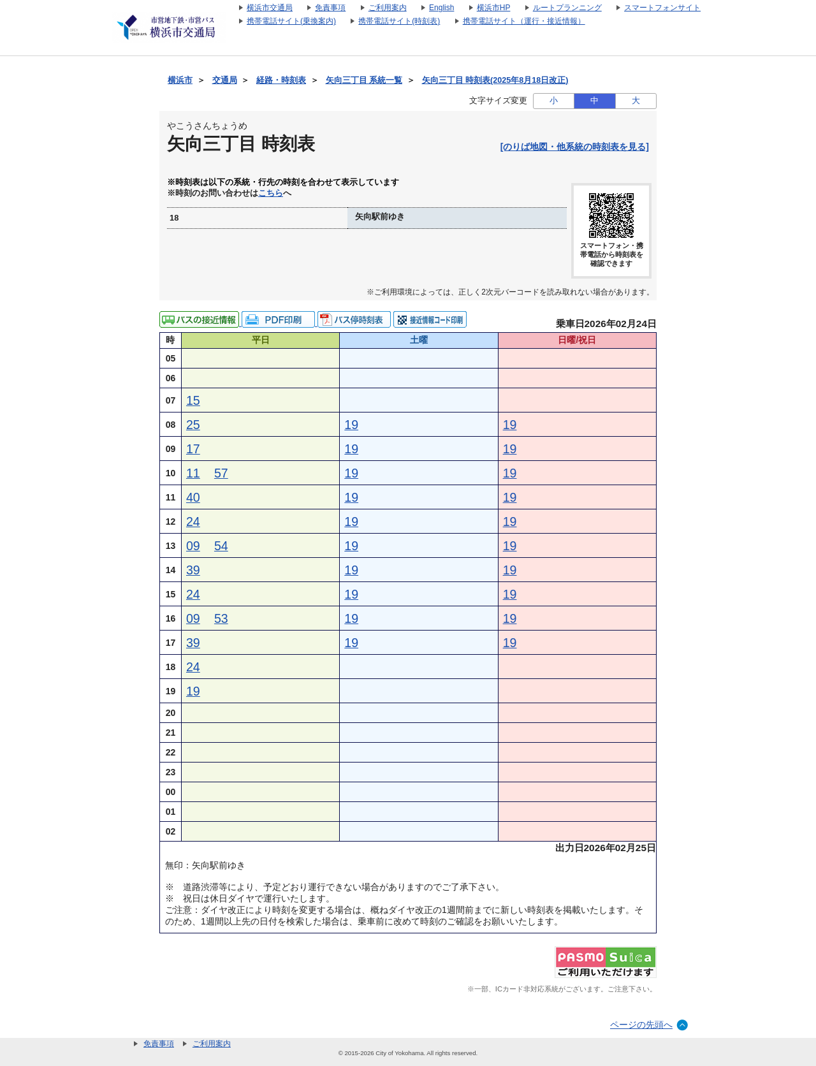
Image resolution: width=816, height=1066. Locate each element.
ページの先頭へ (641, 1024)
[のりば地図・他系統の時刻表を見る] (574, 147)
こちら (270, 193)
